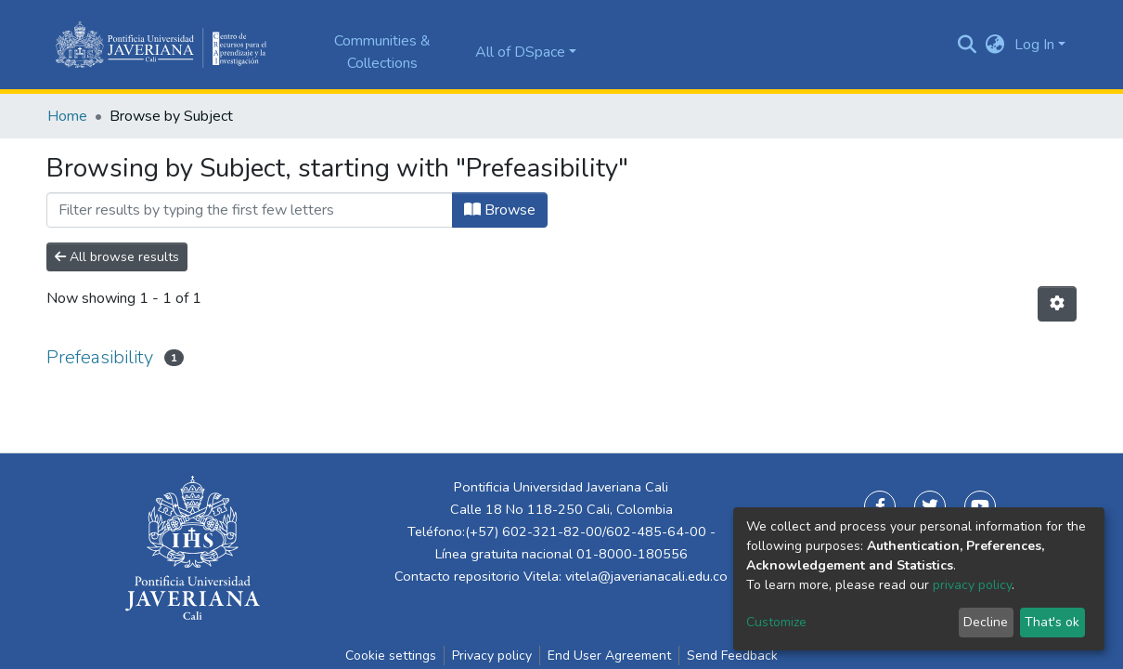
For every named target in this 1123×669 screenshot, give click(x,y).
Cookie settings (390, 655)
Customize (776, 622)
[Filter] (249, 210)
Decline (985, 622)
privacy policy (972, 585)
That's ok (1052, 622)
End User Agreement (609, 655)
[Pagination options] (1057, 303)
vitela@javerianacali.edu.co (646, 576)
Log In (1034, 44)
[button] (995, 44)
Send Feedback (732, 655)
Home (67, 116)
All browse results (117, 257)
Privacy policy (492, 655)
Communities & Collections (382, 52)
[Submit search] (967, 45)
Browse (500, 210)
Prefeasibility (99, 357)
